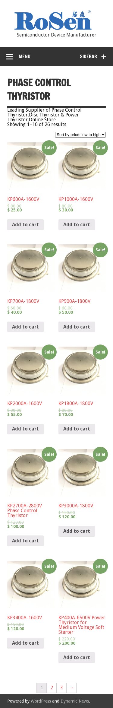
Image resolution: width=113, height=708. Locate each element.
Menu (24, 56)
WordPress (41, 701)
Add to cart (25, 224)
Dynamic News (75, 701)
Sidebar (88, 56)
